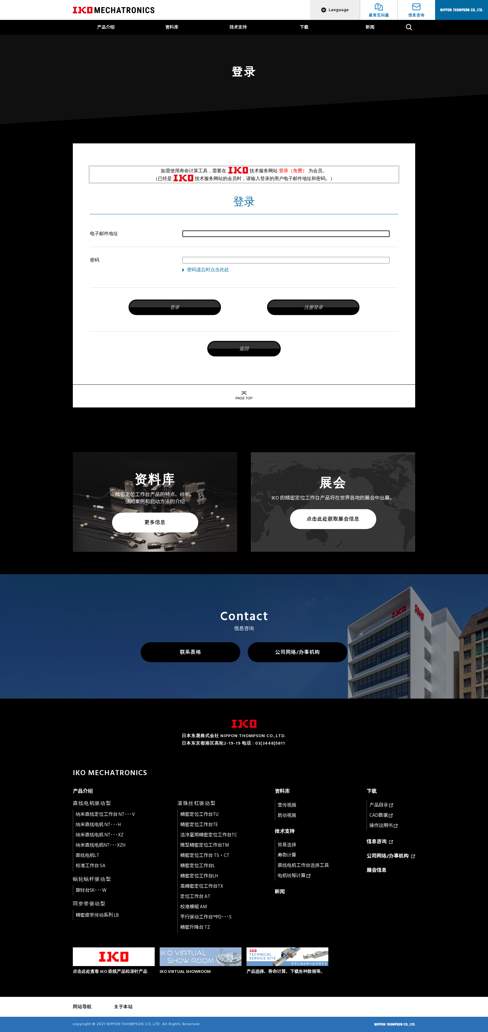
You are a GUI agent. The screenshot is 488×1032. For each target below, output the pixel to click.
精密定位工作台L (197, 866)
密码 (94, 260)
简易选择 (287, 845)
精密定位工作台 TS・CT (204, 855)
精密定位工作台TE (199, 825)
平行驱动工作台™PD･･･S (206, 917)
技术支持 (238, 27)
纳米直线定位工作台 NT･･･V (105, 814)
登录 (174, 307)
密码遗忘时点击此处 (208, 269)
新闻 (370, 27)
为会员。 (317, 170)
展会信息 (377, 870)
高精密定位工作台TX (201, 886)
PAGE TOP (243, 398)
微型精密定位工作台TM (204, 845)
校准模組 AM (193, 907)
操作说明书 (383, 826)
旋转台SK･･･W (91, 890)
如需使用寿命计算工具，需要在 (193, 170)
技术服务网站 (264, 170)
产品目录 (381, 805)
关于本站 (123, 1007)
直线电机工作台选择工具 (303, 865)
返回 (244, 348)
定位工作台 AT (195, 896)
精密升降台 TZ (195, 927)
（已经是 (162, 178)
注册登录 (313, 307)
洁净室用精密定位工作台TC (208, 835)
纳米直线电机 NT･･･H (98, 825)
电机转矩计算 (294, 876)
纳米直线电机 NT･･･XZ (100, 835)
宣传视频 (287, 805)
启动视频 (287, 815)
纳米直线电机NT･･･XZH (100, 845)
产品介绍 (106, 27)
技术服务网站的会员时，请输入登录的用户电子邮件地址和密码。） (265, 178)
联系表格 (190, 652)
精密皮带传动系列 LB (97, 915)
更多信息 (155, 522)
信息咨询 (380, 842)
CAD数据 (381, 815)
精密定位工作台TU (199, 814)
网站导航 (82, 1007)
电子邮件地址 (104, 233)
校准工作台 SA (91, 866)
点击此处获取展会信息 (333, 519)
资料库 (171, 27)
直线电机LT (87, 855)
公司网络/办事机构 (297, 652)
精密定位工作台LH (199, 876)
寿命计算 (287, 855)
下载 (304, 27)
